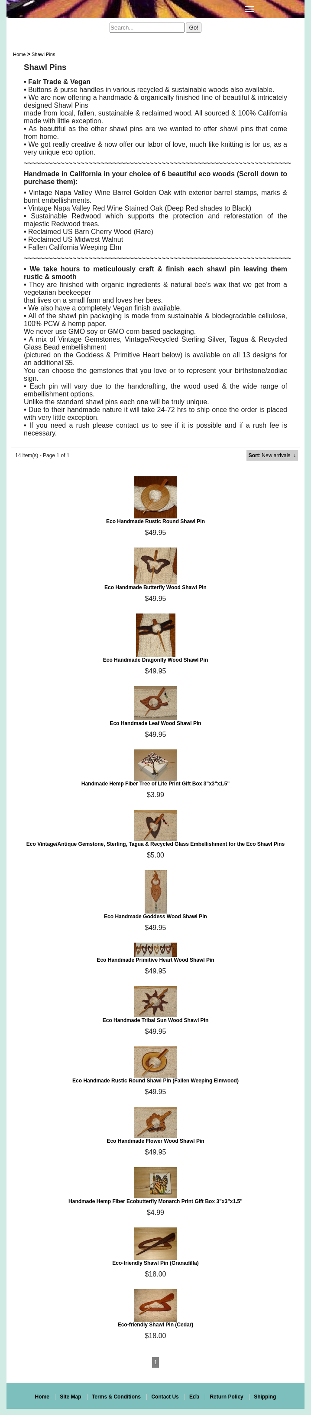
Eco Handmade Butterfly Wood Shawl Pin (155, 587)
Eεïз (194, 1397)
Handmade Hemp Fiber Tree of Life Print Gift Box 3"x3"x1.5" (155, 784)
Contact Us (164, 1397)
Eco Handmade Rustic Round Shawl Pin (155, 521)
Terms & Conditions (116, 1397)
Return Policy (226, 1397)
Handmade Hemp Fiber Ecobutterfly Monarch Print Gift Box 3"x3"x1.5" (155, 1201)
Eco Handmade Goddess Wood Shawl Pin (155, 917)
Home (19, 54)
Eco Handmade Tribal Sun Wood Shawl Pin (155, 1020)
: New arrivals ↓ (272, 455)
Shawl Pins (43, 54)
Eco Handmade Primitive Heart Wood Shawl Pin (155, 960)
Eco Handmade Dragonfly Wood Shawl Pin (155, 660)
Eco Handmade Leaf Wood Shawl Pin (155, 723)
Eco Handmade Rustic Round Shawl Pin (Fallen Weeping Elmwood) (155, 1081)
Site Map (70, 1397)
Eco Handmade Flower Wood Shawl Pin (155, 1141)
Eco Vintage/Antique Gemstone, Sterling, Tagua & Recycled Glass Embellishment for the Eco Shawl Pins (155, 844)
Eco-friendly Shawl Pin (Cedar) (156, 1325)
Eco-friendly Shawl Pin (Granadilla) (155, 1263)
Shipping (265, 1397)
